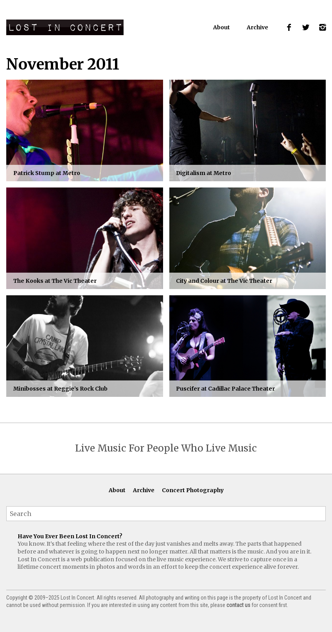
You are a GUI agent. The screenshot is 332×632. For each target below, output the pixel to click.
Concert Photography (193, 490)
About (221, 27)
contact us (238, 605)
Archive (257, 27)
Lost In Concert (65, 27)
